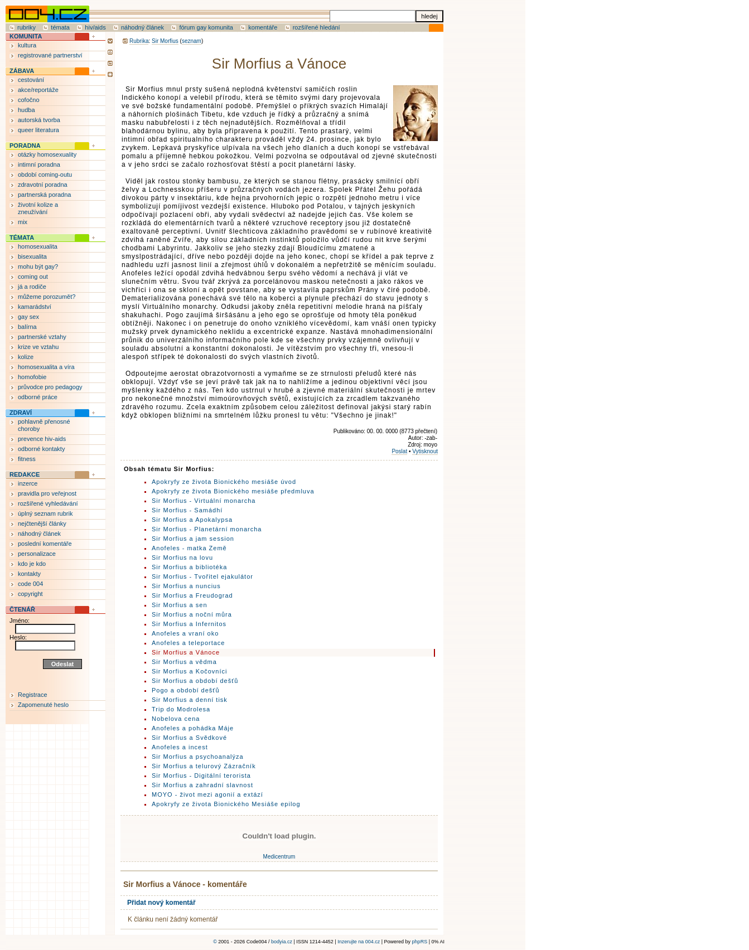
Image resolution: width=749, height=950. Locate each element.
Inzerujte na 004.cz (358, 941)
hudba (26, 109)
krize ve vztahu (38, 346)
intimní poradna (39, 164)
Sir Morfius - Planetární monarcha (207, 529)
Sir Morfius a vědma (184, 661)
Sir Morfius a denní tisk (190, 699)
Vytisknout (425, 451)
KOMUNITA (25, 36)
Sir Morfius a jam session (193, 538)
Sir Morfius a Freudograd (192, 595)
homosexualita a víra (46, 366)
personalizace (37, 553)
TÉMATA (21, 237)
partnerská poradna (44, 194)
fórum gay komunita (206, 27)
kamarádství (34, 306)
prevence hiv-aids (42, 438)
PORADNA (25, 145)
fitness (27, 458)
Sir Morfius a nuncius (186, 586)
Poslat (399, 451)
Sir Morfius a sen (179, 605)
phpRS (420, 941)
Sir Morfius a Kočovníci (189, 671)
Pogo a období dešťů (186, 690)
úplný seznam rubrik (45, 513)
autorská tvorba (39, 120)
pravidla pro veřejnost (47, 493)
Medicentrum (279, 857)
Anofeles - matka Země (189, 548)
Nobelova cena (176, 718)
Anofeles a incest (180, 747)
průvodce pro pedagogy (50, 387)
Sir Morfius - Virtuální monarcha (203, 500)
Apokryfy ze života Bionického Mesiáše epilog (226, 804)
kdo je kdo (32, 563)
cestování (31, 79)
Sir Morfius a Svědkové (189, 737)
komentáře (262, 27)
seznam (191, 41)
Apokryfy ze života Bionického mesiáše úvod (224, 481)
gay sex (28, 316)
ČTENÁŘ (22, 609)
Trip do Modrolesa (181, 709)
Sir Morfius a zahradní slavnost (202, 785)
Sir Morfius (165, 41)
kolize (25, 356)
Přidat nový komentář (161, 903)
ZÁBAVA (21, 70)
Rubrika (138, 41)
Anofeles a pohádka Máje (193, 728)
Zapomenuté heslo (43, 704)
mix (22, 222)
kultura (27, 45)
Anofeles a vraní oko (185, 633)
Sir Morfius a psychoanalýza (198, 756)
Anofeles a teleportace (188, 642)
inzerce (27, 483)
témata (60, 27)
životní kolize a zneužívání (38, 208)
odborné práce (37, 397)
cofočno (29, 99)
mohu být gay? (38, 266)
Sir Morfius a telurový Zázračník (204, 766)
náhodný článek (142, 27)
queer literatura (38, 130)
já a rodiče (32, 286)
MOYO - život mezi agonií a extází (207, 794)
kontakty (29, 573)
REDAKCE (24, 474)
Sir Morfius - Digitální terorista (201, 775)
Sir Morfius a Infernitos (189, 624)
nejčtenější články (42, 523)
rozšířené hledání (316, 27)
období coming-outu (45, 174)
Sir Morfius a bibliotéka (189, 567)
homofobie (32, 377)
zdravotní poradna (42, 184)
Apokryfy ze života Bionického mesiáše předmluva (233, 491)
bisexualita (32, 256)
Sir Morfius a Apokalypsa (192, 519)
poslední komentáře (45, 543)
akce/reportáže (38, 89)
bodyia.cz (281, 941)
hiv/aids (95, 27)
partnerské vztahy (42, 336)
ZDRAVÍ (20, 412)
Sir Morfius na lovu (182, 557)
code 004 (30, 583)
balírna (27, 326)
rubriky (26, 27)
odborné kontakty (41, 448)
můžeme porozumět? (46, 296)
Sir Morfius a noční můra (192, 614)
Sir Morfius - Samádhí (187, 510)
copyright (30, 593)
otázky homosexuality (47, 154)
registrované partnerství (50, 55)
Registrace (32, 694)
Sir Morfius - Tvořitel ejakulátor (202, 576)
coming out (33, 276)
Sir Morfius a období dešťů (195, 680)
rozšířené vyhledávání (48, 503)
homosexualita (37, 246)
